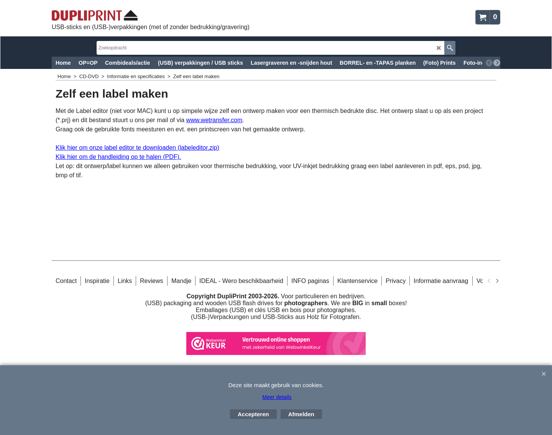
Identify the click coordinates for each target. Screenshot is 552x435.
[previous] (489, 62)
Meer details (276, 397)
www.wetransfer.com (214, 120)
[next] (496, 62)
